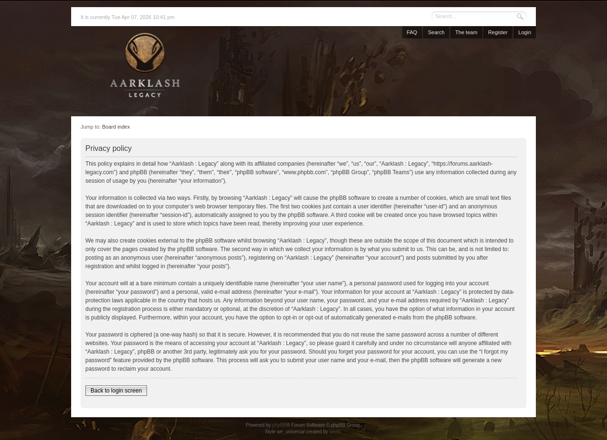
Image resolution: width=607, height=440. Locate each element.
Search (436, 32)
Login (524, 32)
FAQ (412, 32)
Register (497, 32)
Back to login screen (116, 390)
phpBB (279, 425)
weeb (334, 431)
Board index (116, 127)
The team (466, 32)
